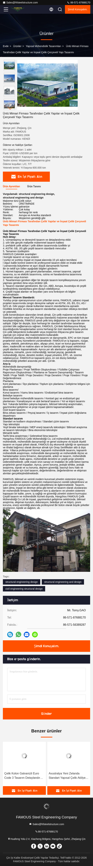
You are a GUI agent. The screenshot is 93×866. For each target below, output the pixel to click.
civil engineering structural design (24, 588)
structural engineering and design (62, 581)
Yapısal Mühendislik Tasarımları (43, 46)
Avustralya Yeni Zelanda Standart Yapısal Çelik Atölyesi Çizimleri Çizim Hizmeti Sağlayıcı (68, 776)
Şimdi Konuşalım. (77, 9)
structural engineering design (21, 581)
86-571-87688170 (78, 2)
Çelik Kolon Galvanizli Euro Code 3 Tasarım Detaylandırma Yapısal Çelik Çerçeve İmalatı (24, 776)
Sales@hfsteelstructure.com (20, 2)
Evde (6, 46)
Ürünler (17, 46)
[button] (10, 108)
